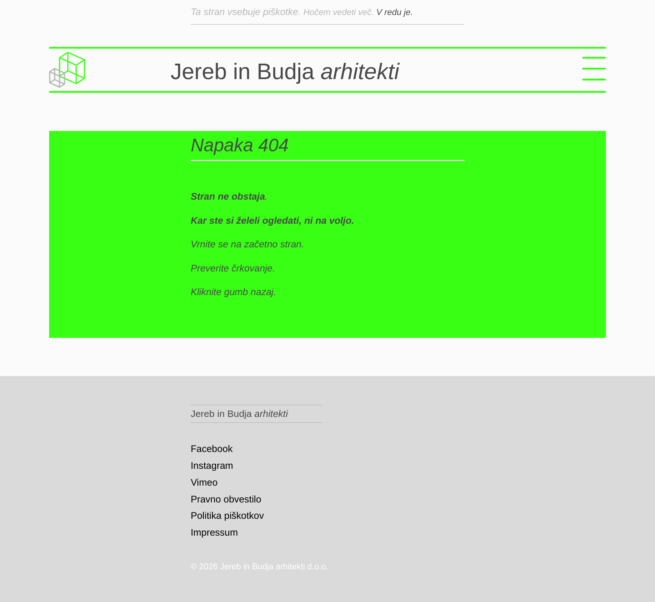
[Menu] (594, 70)
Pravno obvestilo (226, 499)
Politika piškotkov (227, 516)
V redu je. (405, 12)
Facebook (211, 449)
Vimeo (204, 482)
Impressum (214, 532)
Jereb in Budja (329, 70)
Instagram (212, 466)
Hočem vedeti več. (344, 12)
